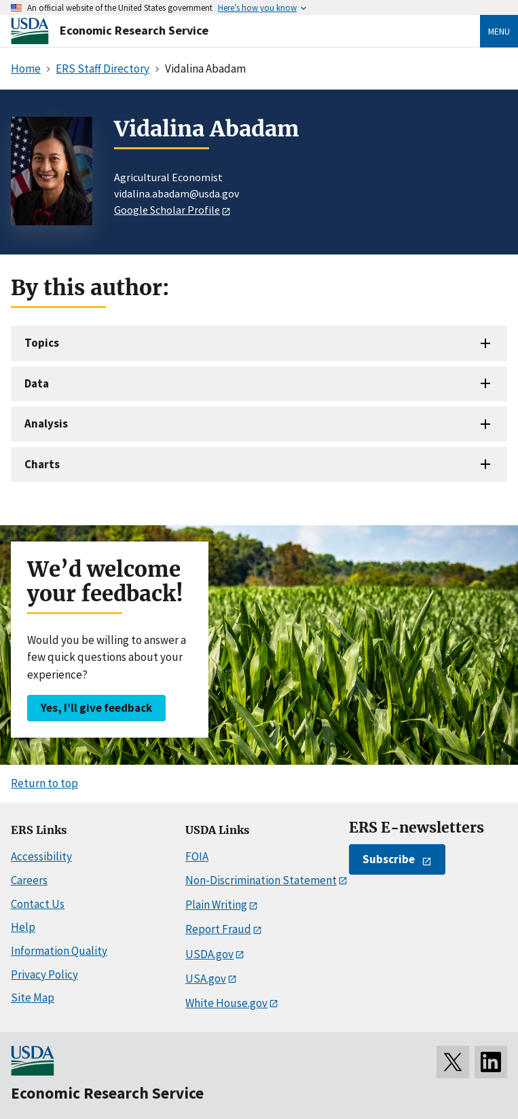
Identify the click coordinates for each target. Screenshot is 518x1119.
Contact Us (37, 903)
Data (36, 383)
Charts (42, 464)
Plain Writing (216, 904)
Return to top (44, 783)
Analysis (46, 423)
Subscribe (389, 859)
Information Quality (59, 950)
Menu (499, 31)
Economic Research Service (134, 30)
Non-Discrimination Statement (261, 880)
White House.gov (226, 1002)
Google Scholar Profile (167, 209)
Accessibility (41, 856)
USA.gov (205, 978)
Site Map (32, 997)
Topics (41, 342)
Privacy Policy (44, 974)
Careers (29, 880)
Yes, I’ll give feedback (96, 707)
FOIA (196, 856)
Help (23, 926)
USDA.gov (209, 954)
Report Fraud (218, 929)
